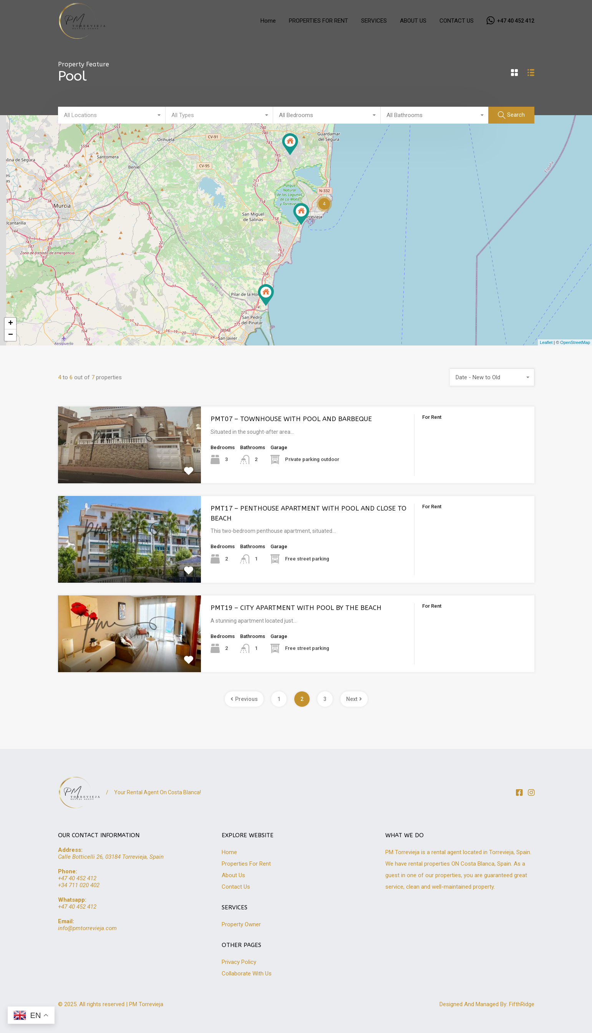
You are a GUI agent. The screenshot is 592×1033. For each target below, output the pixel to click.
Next (354, 699)
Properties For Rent (246, 863)
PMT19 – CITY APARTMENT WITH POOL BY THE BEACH (296, 608)
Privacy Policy (239, 962)
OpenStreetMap (575, 342)
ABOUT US (413, 20)
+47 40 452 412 (515, 21)
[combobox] (112, 115)
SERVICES (374, 20)
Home (268, 20)
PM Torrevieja (146, 1004)
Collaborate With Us (247, 973)
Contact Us (236, 886)
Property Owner (241, 924)
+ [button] (10, 323)
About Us (233, 875)
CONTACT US (456, 20)
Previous (244, 699)
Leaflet (546, 342)
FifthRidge (521, 1004)
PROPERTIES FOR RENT (318, 20)
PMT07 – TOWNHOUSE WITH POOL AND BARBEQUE (291, 419)
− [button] (10, 335)
